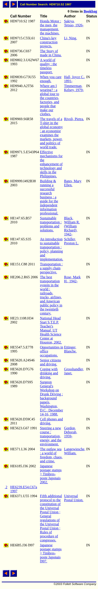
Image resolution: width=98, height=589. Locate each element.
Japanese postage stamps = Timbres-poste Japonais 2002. (51, 474)
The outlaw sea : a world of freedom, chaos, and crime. (51, 455)
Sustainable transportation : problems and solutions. (51, 224)
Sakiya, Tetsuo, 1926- (74, 23)
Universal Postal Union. (73, 498)
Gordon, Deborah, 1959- (70, 432)
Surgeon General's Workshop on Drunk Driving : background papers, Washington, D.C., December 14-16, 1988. (51, 398)
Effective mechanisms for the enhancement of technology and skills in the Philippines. (51, 164)
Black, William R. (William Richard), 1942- (72, 226)
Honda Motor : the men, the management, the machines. (50, 27)
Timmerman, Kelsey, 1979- (74, 88)
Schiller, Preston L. (71, 241)
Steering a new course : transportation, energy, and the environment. (51, 436)
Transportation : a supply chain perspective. (51, 268)
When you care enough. (51, 79)
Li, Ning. (70, 38)
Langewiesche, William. (74, 451)
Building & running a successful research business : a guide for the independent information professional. (49, 197)
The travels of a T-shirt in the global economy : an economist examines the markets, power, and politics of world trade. (51, 133)
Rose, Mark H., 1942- (72, 279)
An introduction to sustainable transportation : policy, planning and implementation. (51, 249)
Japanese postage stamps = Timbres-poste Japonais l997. (51, 553)
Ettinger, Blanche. (70, 349)
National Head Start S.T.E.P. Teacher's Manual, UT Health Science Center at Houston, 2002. (51, 330)
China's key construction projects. (49, 42)
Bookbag (90, 11)
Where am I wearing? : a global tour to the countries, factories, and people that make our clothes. (49, 100)
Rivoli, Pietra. (74, 119)
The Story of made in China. (51, 53)
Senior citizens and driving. (50, 362)
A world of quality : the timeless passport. (48, 66)
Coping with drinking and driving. (49, 373)
